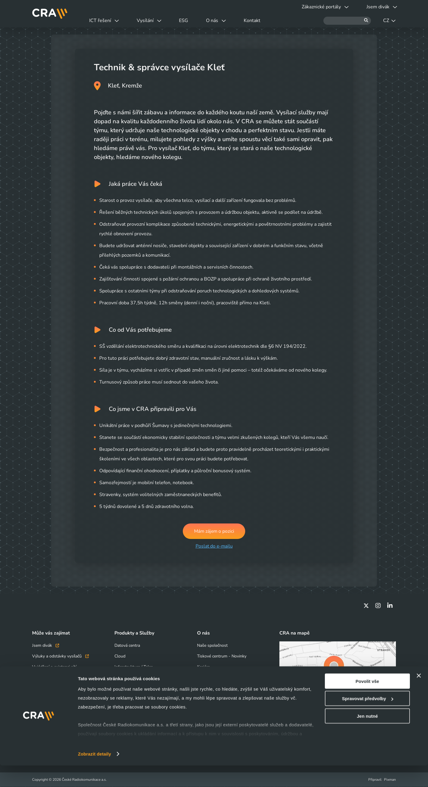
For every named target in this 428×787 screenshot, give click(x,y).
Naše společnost (212, 646)
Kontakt (263, 20)
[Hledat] (347, 21)
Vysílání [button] (152, 20)
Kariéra (203, 667)
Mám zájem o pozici (214, 531)
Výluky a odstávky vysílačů (60, 656)
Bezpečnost (125, 678)
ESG (189, 20)
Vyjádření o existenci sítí (54, 667)
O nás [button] (225, 20)
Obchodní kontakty (49, 678)
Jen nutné (367, 737)
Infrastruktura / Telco (133, 667)
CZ (389, 20)
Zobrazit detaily (94, 775)
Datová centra (127, 646)
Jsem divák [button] (380, 7)
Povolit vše (367, 702)
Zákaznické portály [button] (321, 7)
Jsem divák (45, 646)
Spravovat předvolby (367, 720)
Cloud (119, 656)
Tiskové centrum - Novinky (221, 656)
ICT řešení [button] (105, 20)
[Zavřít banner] (419, 697)
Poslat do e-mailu (214, 546)
